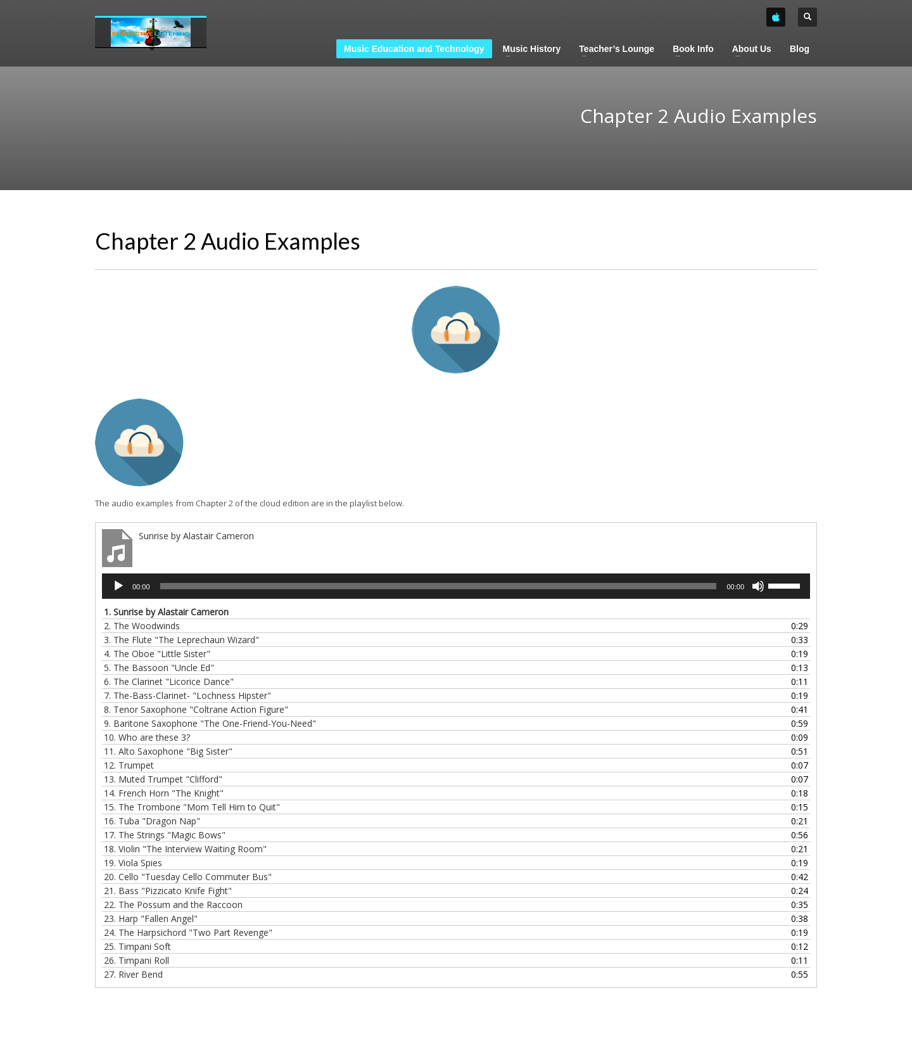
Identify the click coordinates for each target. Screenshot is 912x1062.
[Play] (118, 586)
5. (159, 668)
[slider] (438, 586)
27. (133, 974)
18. (185, 849)
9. (210, 723)
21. (168, 891)
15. (192, 807)
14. (164, 793)
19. (133, 863)
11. (168, 751)
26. (136, 960)
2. (142, 626)
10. (147, 737)
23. (151, 918)
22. (173, 905)
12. (129, 765)
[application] (456, 586)
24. (188, 932)
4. (157, 654)
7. (187, 695)
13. (163, 779)
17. (164, 835)
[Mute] (758, 586)
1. (166, 612)
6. (169, 681)
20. (188, 877)
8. (196, 709)
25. (137, 946)
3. (181, 640)
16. (152, 821)
